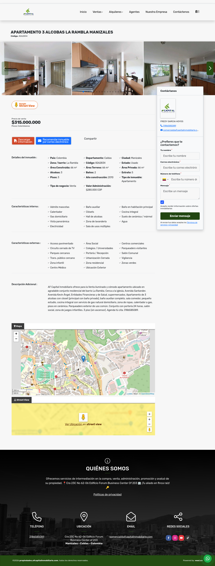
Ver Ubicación (74, 424)
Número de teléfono (170, 173)
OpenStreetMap (147, 394)
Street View (25, 104)
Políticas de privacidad (108, 494)
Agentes (134, 11)
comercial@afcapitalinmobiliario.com (181, 130)
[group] (35, 68)
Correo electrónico (170, 162)
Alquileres (115, 11)
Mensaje (165, 185)
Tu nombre (166, 150)
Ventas (97, 11)
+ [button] (16, 334)
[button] (83, 91)
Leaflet (129, 394)
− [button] (16, 339)
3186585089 (169, 125)
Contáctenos (181, 11)
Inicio (83, 11)
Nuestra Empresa (156, 11)
